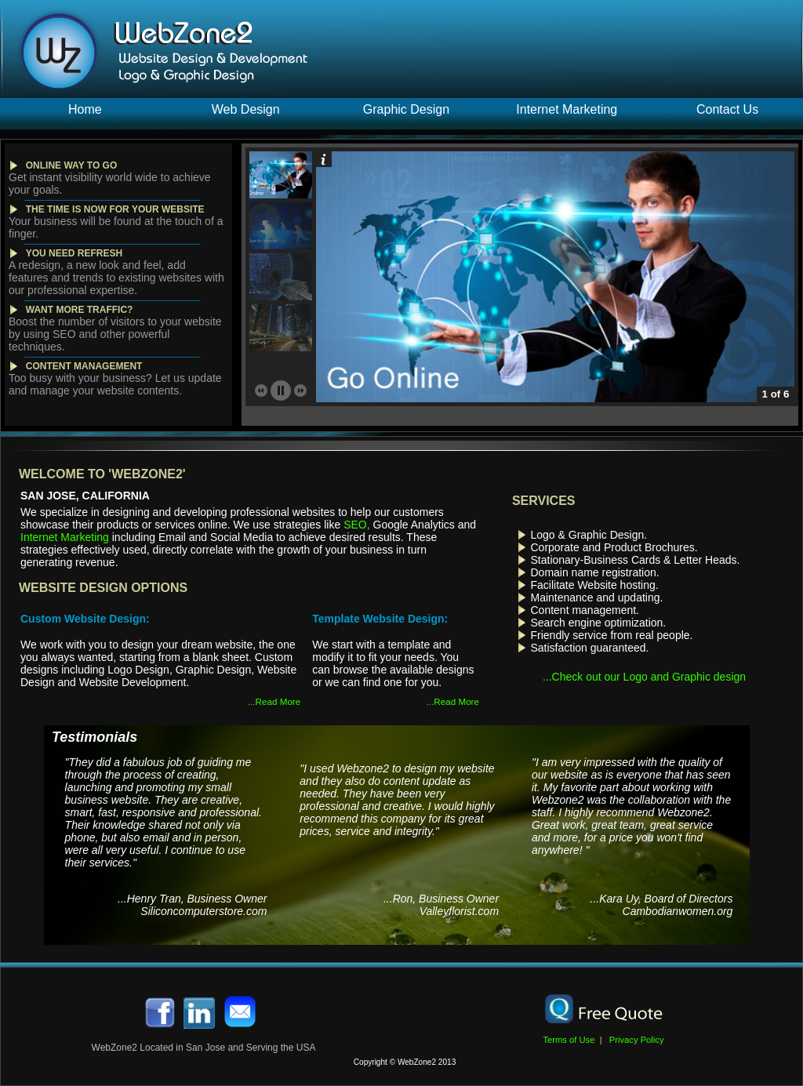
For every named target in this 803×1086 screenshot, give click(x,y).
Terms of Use (574, 1039)
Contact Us (727, 109)
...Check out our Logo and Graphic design (644, 676)
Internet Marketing (566, 109)
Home (85, 109)
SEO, (356, 524)
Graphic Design (406, 109)
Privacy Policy (634, 1039)
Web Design (246, 109)
